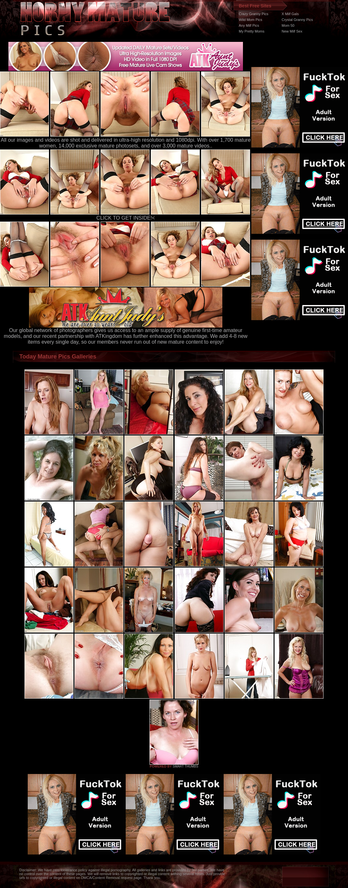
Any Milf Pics (249, 25)
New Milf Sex (292, 31)
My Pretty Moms (251, 31)
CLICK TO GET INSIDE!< (125, 218)
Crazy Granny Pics (253, 14)
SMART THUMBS (185, 766)
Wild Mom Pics (250, 20)
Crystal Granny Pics (297, 20)
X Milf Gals (290, 14)
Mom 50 (288, 25)
